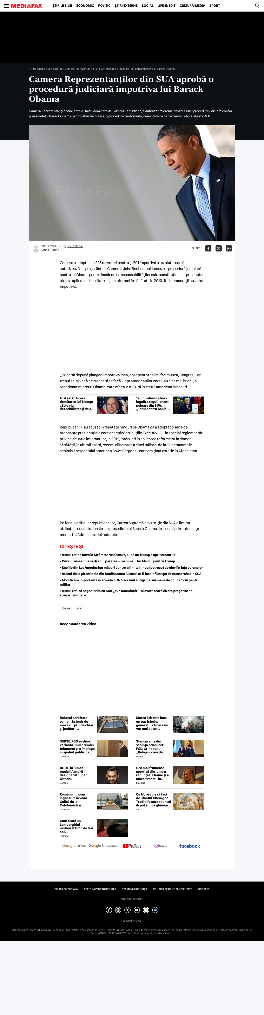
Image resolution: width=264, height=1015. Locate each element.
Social (147, 5)
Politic (104, 5)
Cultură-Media (192, 5)
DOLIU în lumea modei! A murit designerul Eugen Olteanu (73, 773)
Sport (214, 5)
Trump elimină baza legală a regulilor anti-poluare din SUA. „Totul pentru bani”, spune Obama (153, 404)
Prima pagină (37, 68)
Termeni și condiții (134, 889)
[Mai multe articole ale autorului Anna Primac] (36, 248)
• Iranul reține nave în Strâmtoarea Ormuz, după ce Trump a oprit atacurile (118, 555)
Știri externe (126, 5)
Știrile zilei (62, 5)
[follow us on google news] (74, 846)
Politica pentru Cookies (100, 889)
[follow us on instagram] (160, 846)
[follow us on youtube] (132, 846)
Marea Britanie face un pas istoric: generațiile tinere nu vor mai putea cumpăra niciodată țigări (152, 723)
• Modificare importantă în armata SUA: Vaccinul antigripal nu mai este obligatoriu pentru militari (129, 582)
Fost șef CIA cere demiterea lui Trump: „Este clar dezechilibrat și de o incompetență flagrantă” (76, 404)
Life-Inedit (167, 5)
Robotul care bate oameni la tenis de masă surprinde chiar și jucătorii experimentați (76, 723)
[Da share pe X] (219, 248)
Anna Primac (50, 249)
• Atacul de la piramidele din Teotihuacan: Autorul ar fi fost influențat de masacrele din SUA (131, 574)
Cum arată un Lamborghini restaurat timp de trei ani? (76, 826)
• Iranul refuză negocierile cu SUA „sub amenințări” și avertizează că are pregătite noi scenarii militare (126, 593)
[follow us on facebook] (189, 846)
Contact (204, 889)
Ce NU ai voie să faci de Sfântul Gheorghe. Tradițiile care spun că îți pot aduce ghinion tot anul (153, 800)
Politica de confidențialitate (172, 889)
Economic (85, 5)
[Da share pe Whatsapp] (229, 248)
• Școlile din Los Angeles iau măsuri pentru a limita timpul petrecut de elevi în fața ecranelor (131, 568)
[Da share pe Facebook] (208, 248)
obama (66, 608)
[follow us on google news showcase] (103, 846)
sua (79, 608)
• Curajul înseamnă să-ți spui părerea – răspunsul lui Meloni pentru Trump (117, 561)
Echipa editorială (66, 889)
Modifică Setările (132, 899)
